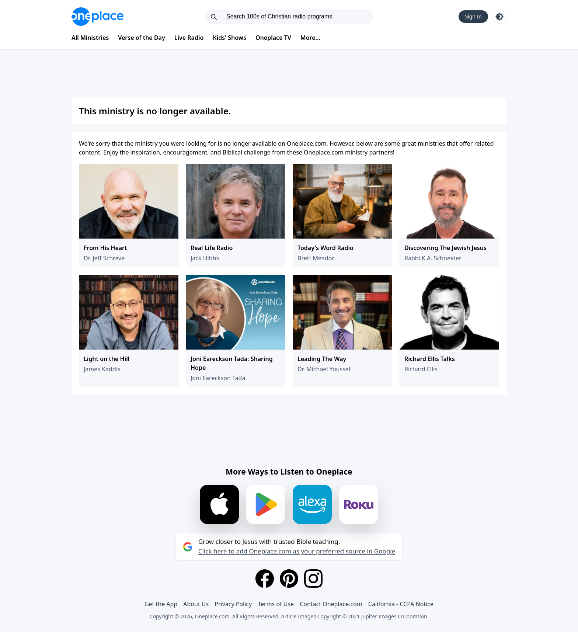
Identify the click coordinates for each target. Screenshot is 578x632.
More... (310, 38)
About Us (196, 604)
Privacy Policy (233, 604)
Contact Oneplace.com (331, 604)
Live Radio (189, 38)
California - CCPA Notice (401, 604)
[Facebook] (264, 578)
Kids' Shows (229, 38)
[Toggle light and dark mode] (499, 17)
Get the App (160, 604)
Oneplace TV (273, 38)
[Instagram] (313, 578)
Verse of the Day (141, 38)
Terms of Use (276, 604)
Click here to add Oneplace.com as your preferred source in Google (296, 551)
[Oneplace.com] (97, 16)
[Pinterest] (289, 578)
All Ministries (90, 38)
